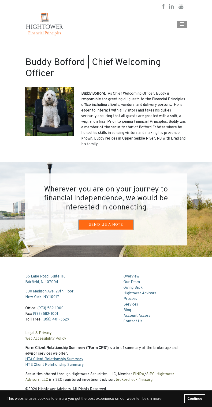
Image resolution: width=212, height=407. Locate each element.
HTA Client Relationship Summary (54, 359)
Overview (131, 276)
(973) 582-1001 (45, 314)
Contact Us (132, 321)
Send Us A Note (106, 225)
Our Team (131, 282)
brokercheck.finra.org (134, 380)
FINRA (138, 374)
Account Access (136, 315)
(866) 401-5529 (55, 319)
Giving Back (133, 287)
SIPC (150, 374)
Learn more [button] (151, 398)
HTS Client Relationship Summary (54, 365)
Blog (127, 310)
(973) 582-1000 (50, 308)
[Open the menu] (182, 24)
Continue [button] (194, 398)
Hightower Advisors (139, 293)
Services (130, 304)
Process (130, 299)
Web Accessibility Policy (45, 338)
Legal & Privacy (38, 333)
